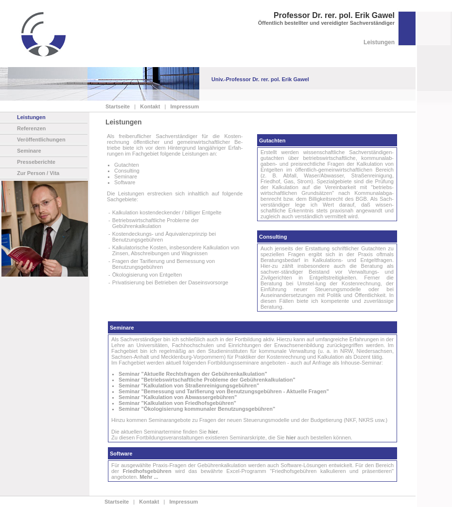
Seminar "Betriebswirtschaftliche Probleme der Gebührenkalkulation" (207, 380)
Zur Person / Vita (38, 173)
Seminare (29, 151)
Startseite (117, 106)
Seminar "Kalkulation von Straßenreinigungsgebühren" (189, 385)
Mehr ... (148, 477)
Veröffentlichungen (41, 139)
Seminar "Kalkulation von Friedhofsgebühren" (177, 403)
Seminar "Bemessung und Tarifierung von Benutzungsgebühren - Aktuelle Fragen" (224, 391)
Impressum (183, 106)
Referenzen (31, 128)
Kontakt (148, 106)
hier (213, 432)
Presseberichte (36, 162)
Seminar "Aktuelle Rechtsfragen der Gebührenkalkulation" (193, 374)
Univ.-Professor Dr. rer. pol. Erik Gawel (260, 79)
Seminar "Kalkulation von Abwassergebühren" (178, 397)
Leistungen (31, 117)
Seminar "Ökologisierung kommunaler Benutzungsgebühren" (197, 409)
